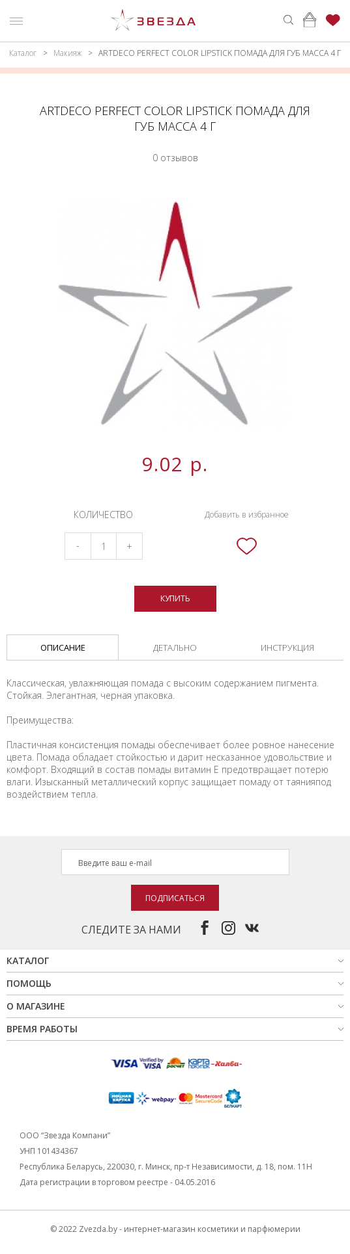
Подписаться (175, 898)
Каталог (22, 53)
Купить (175, 598)
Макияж (67, 53)
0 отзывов (175, 157)
